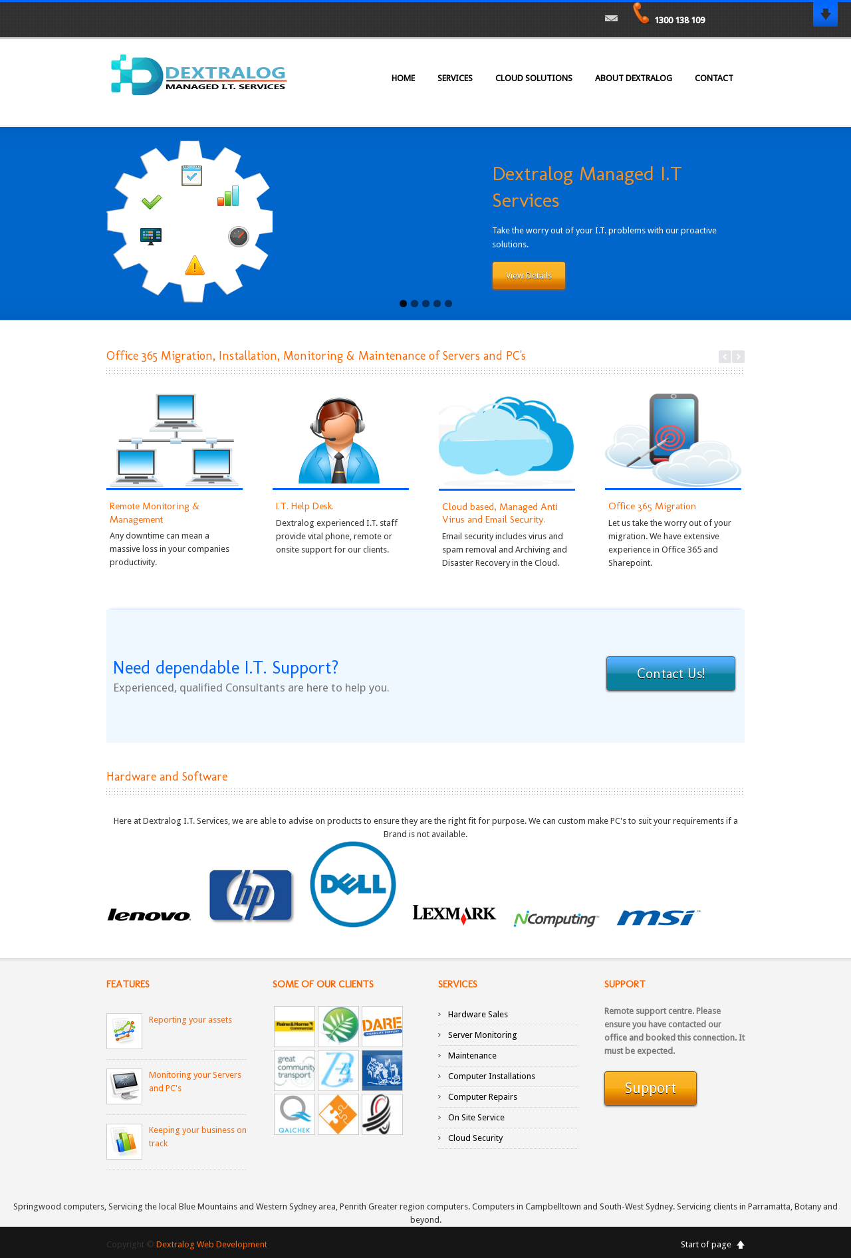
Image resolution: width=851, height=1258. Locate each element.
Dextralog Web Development (211, 1244)
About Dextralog (633, 78)
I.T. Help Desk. (305, 506)
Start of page (706, 1244)
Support (650, 1089)
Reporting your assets (190, 1020)
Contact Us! (671, 674)
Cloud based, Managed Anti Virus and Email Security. (500, 513)
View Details (529, 276)
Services (455, 78)
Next (738, 356)
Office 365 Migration (652, 506)
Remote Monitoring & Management (154, 512)
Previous (725, 356)
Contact (714, 78)
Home (403, 78)
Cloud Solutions (533, 78)
